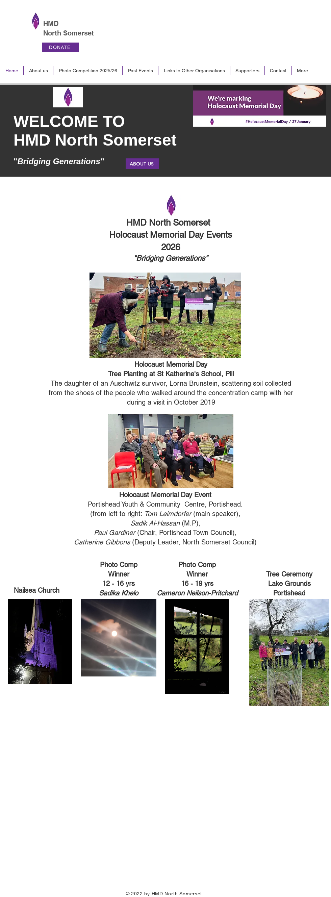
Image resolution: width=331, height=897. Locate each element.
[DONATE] (60, 47)
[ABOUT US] (142, 163)
